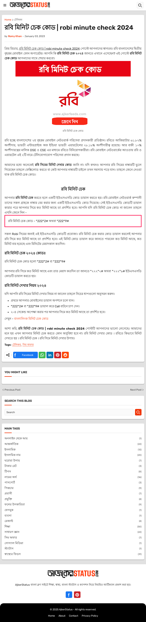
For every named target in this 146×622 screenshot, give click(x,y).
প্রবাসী (73, 494)
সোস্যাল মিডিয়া (73, 543)
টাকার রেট (73, 466)
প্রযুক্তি (73, 499)
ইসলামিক (73, 450)
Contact (73, 615)
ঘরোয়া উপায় (73, 461)
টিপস (73, 472)
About (62, 615)
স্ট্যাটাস (73, 549)
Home (8, 20)
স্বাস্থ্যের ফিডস (73, 554)
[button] (5, 5)
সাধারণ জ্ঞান (73, 532)
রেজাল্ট (73, 521)
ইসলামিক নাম (73, 455)
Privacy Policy (90, 615)
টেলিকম (18, 20)
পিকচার (73, 488)
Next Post (137, 389)
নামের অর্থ (73, 477)
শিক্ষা (73, 527)
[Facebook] (69, 594)
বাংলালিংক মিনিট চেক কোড (31, 318)
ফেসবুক (73, 510)
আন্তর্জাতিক (73, 444)
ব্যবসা (73, 516)
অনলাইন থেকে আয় (73, 438)
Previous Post (11, 389)
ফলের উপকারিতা (73, 504)
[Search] (69, 412)
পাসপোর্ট (73, 483)
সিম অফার (28, 344)
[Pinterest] (77, 594)
